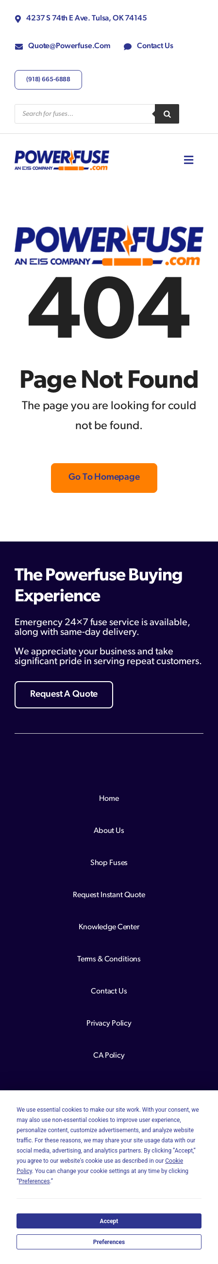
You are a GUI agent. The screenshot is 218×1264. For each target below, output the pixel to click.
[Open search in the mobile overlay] (97, 114)
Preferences (109, 1242)
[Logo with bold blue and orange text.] (62, 153)
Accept (109, 1221)
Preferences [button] (34, 1181)
